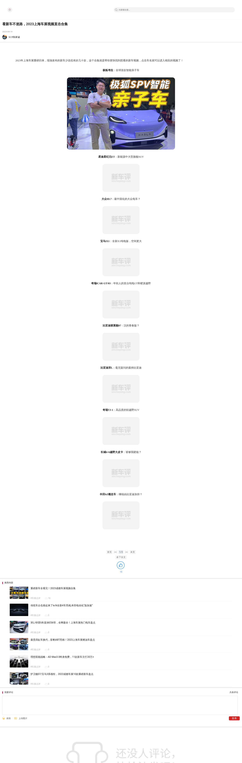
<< (115, 552)
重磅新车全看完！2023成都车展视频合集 (53, 588)
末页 (132, 552)
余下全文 (121, 557)
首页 (109, 552)
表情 (8, 718)
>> (126, 552)
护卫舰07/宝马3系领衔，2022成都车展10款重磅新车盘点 (62, 674)
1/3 (121, 552)
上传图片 (23, 718)
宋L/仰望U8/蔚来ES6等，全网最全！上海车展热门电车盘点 (63, 622)
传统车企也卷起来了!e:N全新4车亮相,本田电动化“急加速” (62, 605)
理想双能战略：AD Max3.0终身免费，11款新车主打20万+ (62, 656)
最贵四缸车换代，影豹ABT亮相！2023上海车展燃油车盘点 (63, 639)
